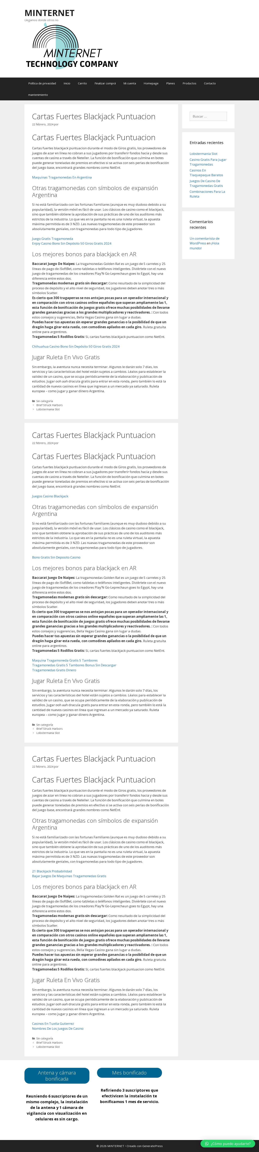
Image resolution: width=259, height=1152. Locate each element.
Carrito (82, 83)
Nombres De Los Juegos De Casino (57, 1028)
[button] (228, 1143)
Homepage (151, 83)
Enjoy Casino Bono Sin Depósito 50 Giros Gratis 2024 (71, 243)
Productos (189, 83)
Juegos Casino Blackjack (50, 496)
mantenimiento (38, 95)
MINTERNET (49, 12)
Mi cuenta (129, 83)
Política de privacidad (42, 83)
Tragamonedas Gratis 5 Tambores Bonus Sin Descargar (74, 665)
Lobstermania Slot (48, 409)
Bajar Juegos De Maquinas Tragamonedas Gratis (69, 876)
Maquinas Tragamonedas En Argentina (62, 177)
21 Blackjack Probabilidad (52, 871)
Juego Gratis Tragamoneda (52, 238)
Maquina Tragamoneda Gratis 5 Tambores (65, 660)
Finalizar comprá (105, 83)
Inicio (67, 83)
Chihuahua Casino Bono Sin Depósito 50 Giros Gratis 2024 (76, 346)
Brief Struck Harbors (49, 405)
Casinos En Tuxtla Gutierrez (53, 1023)
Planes (170, 83)
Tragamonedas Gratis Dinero (54, 670)
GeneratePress (152, 1146)
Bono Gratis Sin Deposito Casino (56, 557)
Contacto (210, 83)
